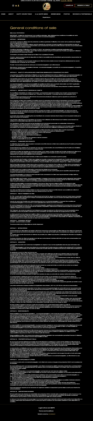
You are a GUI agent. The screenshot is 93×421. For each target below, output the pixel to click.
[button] (16, 5)
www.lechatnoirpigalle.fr (48, 36)
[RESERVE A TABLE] (83, 5)
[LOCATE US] (69, 5)
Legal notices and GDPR (46, 408)
